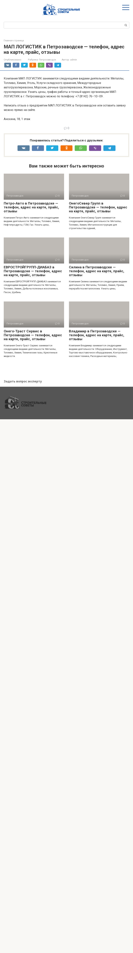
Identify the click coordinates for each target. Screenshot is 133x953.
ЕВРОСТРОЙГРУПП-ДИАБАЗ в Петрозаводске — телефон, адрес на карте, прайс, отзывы (33, 271)
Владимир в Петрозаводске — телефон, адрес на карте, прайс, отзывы (96, 335)
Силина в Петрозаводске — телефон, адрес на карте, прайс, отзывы (96, 271)
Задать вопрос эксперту (23, 381)
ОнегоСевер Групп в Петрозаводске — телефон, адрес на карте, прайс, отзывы (98, 207)
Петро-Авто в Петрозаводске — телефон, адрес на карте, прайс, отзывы (31, 207)
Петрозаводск (47, 59)
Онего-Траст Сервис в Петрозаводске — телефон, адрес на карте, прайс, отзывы (33, 335)
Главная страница (14, 40)
